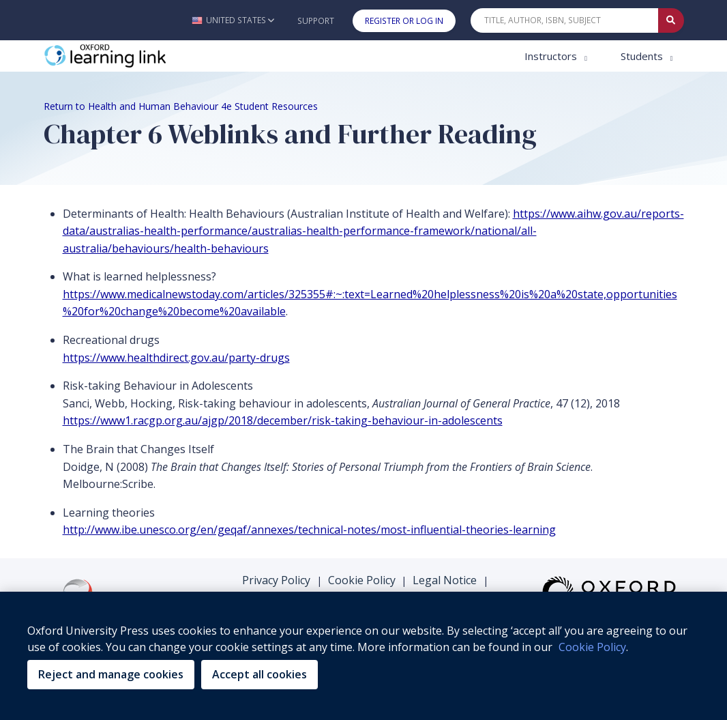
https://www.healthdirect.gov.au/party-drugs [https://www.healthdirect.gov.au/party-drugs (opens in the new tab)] (176, 357)
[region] (363, 656)
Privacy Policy (276, 580)
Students (643, 56)
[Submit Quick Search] (671, 20)
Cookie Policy (362, 580)
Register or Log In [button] (404, 21)
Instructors (552, 56)
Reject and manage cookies (110, 674)
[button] (233, 20)
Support (315, 21)
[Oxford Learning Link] (146, 56)
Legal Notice (445, 580)
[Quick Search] (565, 20)
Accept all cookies (259, 674)
